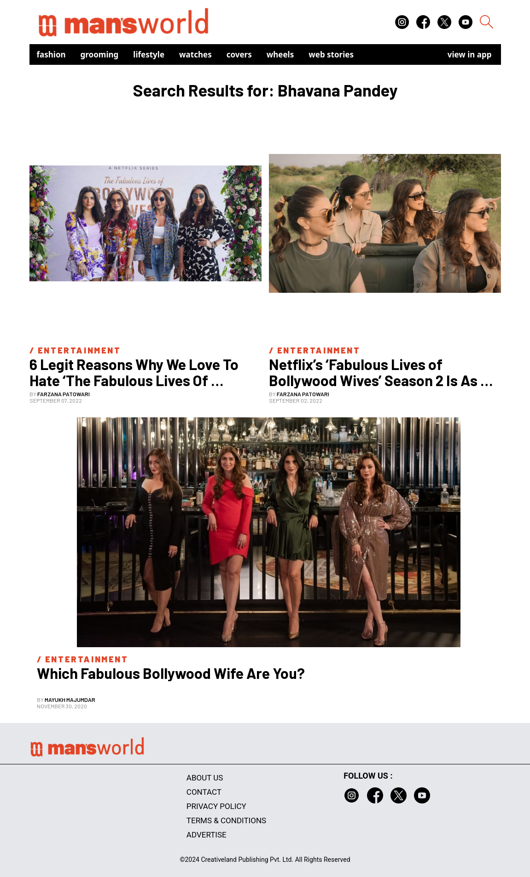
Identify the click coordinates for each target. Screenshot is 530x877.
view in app (470, 54)
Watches (195, 54)
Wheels (280, 54)
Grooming (100, 54)
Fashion (51, 54)
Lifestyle (148, 54)
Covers (239, 54)
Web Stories (331, 54)
